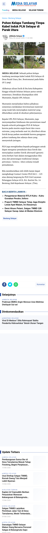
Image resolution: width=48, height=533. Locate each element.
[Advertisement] (24, 251)
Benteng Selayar (10, 218)
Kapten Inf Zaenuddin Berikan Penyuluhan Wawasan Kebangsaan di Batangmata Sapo (15, 495)
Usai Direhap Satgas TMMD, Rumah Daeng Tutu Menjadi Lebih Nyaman (15, 478)
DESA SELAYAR (9, 506)
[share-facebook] (4, 284)
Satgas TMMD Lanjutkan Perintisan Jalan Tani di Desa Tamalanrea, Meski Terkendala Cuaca (16, 511)
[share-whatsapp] (16, 284)
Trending (5, 10)
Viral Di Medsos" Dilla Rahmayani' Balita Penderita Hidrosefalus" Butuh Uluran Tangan (22, 321)
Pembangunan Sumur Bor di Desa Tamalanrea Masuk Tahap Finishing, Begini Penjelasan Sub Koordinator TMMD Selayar (16, 462)
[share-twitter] (10, 284)
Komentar (40, 284)
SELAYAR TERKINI (36, 10)
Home (4, 18)
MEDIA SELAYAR (19, 10)
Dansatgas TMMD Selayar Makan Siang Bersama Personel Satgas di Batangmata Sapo (16, 527)
